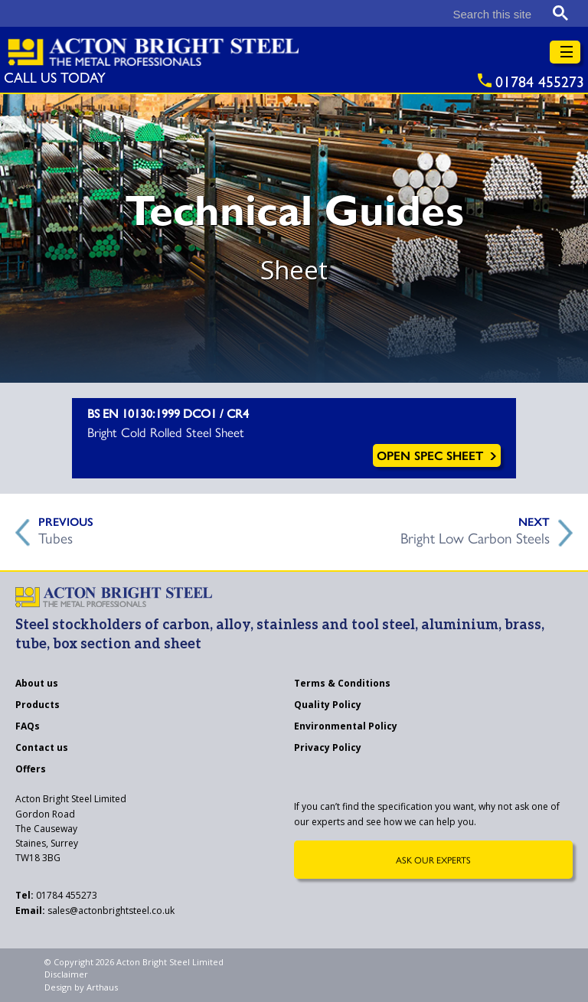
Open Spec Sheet (437, 455)
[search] (416, 14)
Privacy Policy (327, 748)
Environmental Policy (345, 727)
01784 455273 (56, 895)
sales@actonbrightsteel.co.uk (95, 910)
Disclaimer (66, 974)
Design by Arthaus (81, 987)
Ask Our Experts (433, 860)
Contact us (41, 748)
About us (36, 684)
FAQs (27, 727)
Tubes (55, 536)
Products (37, 705)
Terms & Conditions (342, 684)
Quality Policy (327, 705)
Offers (30, 770)
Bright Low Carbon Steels (475, 536)
